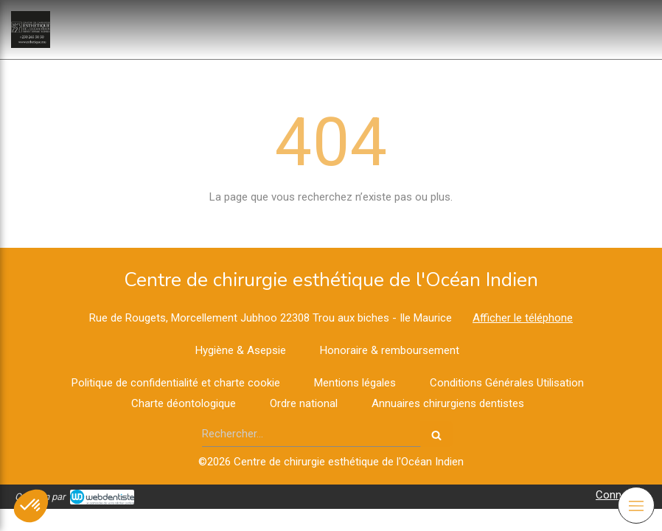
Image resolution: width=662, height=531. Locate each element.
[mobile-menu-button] (636, 505)
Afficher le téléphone (523, 317)
